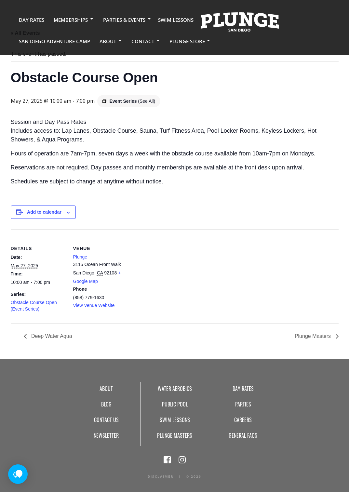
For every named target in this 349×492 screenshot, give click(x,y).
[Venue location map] (170, 274)
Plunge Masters (313, 336)
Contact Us (106, 420)
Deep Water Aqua (51, 336)
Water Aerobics (175, 388)
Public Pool (175, 404)
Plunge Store (177, 40)
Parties (243, 404)
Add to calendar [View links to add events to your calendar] (44, 212)
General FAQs (243, 435)
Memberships (67, 19)
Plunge (80, 256)
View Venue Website (94, 305)
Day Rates (30, 19)
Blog (106, 404)
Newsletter (106, 435)
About (101, 40)
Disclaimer (161, 476)
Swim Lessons (168, 19)
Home (231, 21)
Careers (243, 420)
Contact (134, 40)
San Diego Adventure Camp (51, 40)
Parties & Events (118, 19)
